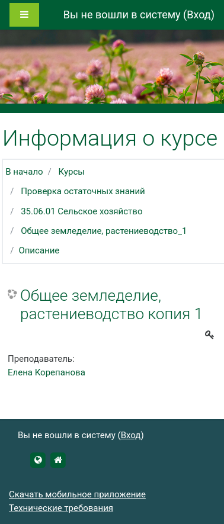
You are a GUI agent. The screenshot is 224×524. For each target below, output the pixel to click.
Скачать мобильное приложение (77, 494)
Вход (198, 14)
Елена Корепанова (46, 372)
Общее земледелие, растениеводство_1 (104, 231)
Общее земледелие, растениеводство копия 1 (111, 305)
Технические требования (61, 508)
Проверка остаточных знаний (83, 191)
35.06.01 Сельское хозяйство (81, 211)
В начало (24, 171)
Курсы (72, 171)
